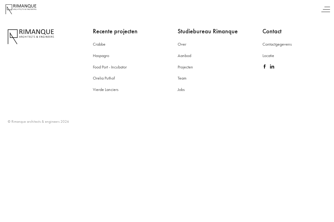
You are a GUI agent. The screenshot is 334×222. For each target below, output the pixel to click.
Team (182, 78)
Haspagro (101, 55)
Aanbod (184, 55)
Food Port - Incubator (110, 67)
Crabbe (99, 44)
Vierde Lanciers (105, 89)
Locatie (268, 55)
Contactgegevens (277, 44)
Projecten (185, 67)
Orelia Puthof (104, 78)
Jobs (181, 89)
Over (182, 44)
